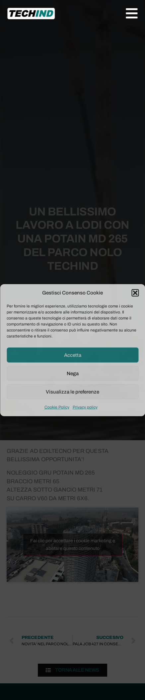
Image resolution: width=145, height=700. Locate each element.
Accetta (72, 355)
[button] (135, 292)
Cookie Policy (56, 407)
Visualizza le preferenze (72, 392)
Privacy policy (85, 407)
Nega (73, 373)
